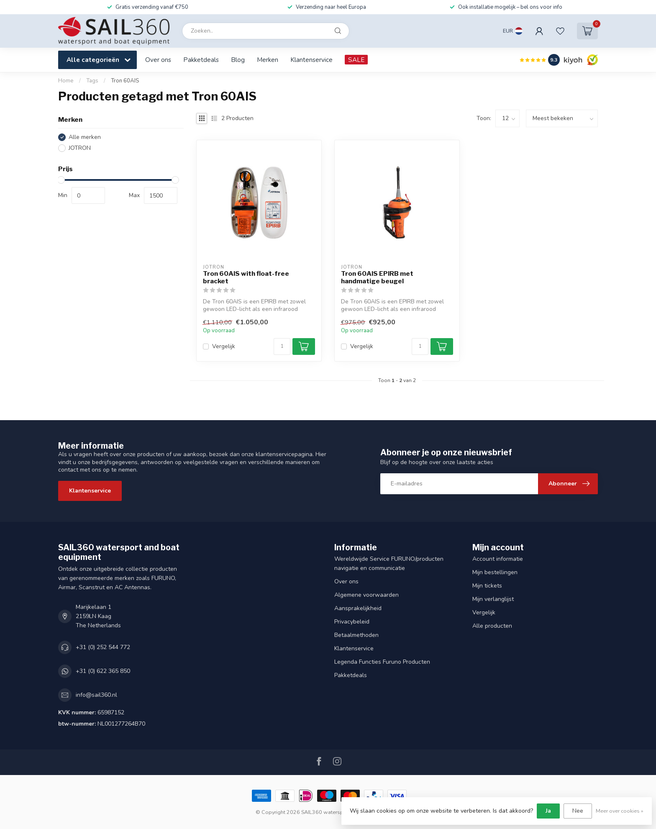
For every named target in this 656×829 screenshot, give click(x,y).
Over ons (158, 59)
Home (66, 81)
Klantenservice (311, 59)
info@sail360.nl (96, 695)
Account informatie (497, 559)
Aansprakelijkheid (358, 608)
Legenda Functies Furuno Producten (382, 662)
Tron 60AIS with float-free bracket (246, 277)
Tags (92, 81)
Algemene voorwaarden (366, 595)
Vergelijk (223, 346)
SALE (356, 59)
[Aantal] (282, 346)
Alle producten (492, 626)
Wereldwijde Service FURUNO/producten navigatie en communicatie (388, 563)
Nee (577, 811)
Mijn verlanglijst (493, 599)
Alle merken (85, 137)
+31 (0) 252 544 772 (103, 647)
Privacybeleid (351, 622)
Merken (267, 59)
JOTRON (80, 148)
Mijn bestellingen (495, 572)
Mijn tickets (487, 586)
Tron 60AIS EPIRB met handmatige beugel (377, 277)
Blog (238, 59)
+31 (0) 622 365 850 (103, 671)
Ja (548, 811)
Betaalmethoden (356, 635)
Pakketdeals (201, 59)
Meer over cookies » (619, 810)
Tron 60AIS (125, 81)
